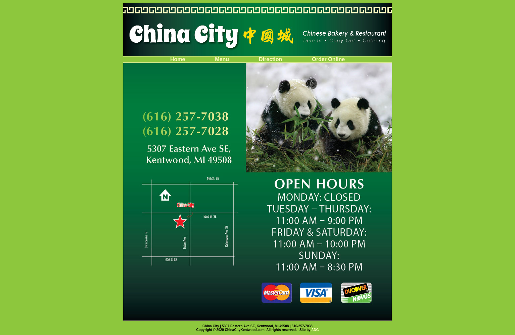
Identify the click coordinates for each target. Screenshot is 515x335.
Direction (271, 59)
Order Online (328, 59)
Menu (222, 59)
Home (178, 59)
